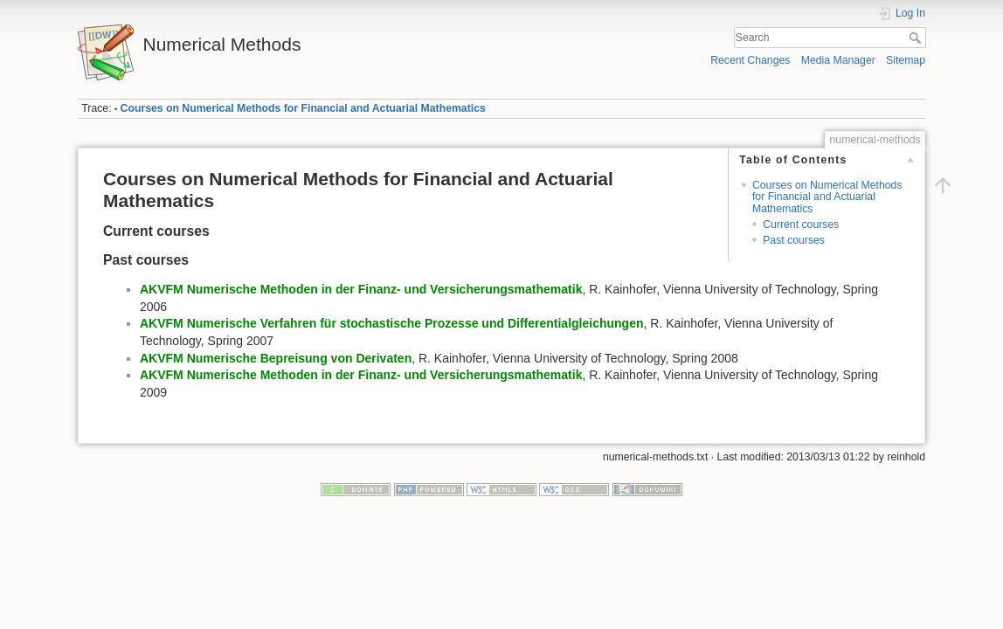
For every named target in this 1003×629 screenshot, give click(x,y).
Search (917, 37)
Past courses (794, 240)
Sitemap (905, 60)
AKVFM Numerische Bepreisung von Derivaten (276, 358)
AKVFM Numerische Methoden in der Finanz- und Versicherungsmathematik (361, 289)
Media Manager (838, 60)
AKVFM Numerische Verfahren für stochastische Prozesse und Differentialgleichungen (391, 323)
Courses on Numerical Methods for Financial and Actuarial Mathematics (303, 108)
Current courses (801, 224)
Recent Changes (750, 60)
